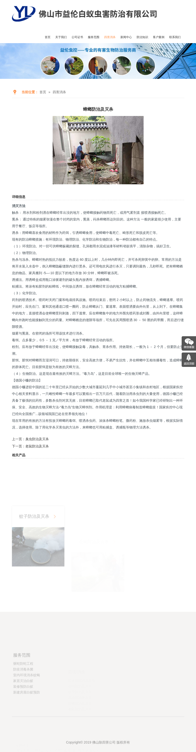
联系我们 (175, 37)
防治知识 (142, 37)
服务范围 (93, 37)
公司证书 (77, 37)
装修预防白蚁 (23, 702)
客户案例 (158, 37)
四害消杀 (110, 37)
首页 (47, 37)
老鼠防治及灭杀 (37, 446)
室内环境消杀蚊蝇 (26, 690)
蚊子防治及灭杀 (34, 539)
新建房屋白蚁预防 (26, 708)
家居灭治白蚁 (23, 696)
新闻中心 (126, 37)
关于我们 (61, 37)
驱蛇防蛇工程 (23, 679)
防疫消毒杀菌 (23, 685)
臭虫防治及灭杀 (37, 439)
